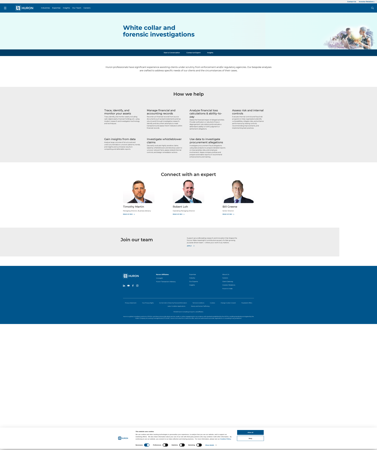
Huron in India (227, 286)
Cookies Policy (225, 246)
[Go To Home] (19, 6)
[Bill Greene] (238, 200)
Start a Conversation (172, 50)
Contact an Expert (193, 50)
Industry (192, 275)
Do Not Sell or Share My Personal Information (173, 300)
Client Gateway (227, 278)
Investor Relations (366, 2)
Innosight (159, 275)
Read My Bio (128, 211)
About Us (225, 271)
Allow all (250, 239)
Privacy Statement (130, 300)
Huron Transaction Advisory (166, 279)
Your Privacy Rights (148, 300)
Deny (250, 245)
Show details (209, 252)
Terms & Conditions (198, 300)
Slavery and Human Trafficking (200, 303)
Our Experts (193, 278)
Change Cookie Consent (228, 300)
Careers (82, 6)
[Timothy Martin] (138, 200)
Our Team (72, 6)
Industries (40, 6)
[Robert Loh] (188, 200)
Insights (61, 6)
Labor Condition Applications (176, 303)
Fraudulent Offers (246, 300)
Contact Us (351, 2)
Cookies (212, 300)
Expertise (52, 6)
